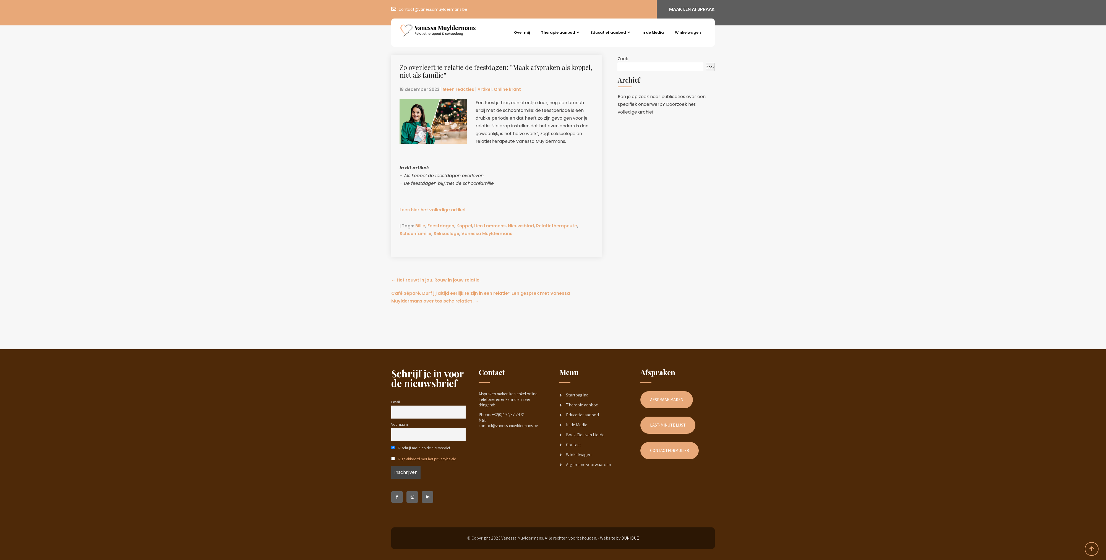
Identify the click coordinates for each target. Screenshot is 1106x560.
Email (395, 401)
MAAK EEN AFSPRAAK (692, 9)
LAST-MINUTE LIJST (668, 425)
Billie (420, 226)
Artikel (485, 89)
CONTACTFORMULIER (669, 450)
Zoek (623, 59)
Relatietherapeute (556, 226)
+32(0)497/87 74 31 (508, 414)
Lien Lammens (490, 226)
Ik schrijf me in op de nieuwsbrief (420, 447)
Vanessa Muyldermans (486, 233)
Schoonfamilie (415, 233)
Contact (573, 445)
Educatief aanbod (608, 32)
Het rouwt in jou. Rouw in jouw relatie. (436, 280)
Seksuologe (446, 233)
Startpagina (577, 395)
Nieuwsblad (521, 226)
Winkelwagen (688, 32)
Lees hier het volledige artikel (432, 210)
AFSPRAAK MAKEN (666, 399)
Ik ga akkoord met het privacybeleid (427, 458)
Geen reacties (458, 89)
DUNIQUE (630, 538)
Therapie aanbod (558, 32)
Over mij (522, 32)
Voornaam (399, 424)
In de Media (652, 32)
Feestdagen (440, 226)
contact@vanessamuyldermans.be (433, 9)
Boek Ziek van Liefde (585, 435)
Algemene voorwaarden (588, 464)
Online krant (507, 89)
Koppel (464, 226)
